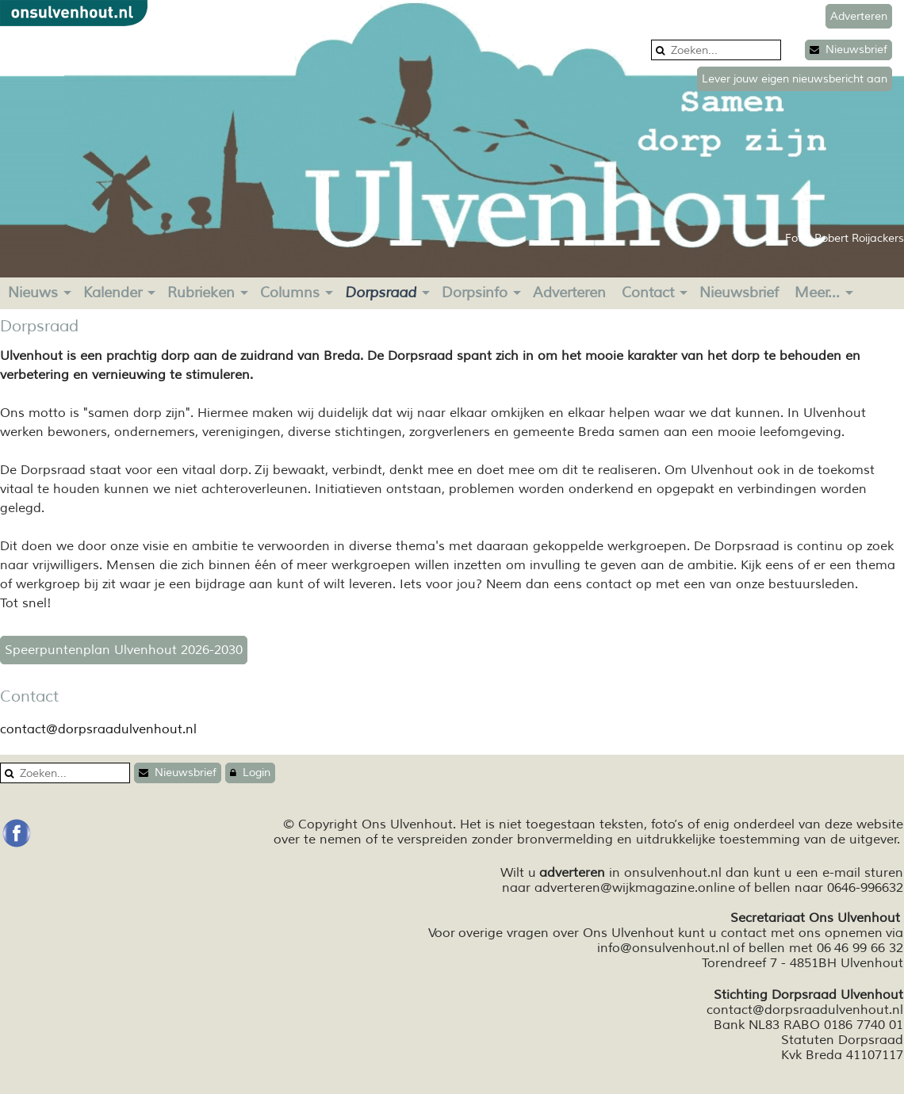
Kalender (112, 292)
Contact (648, 292)
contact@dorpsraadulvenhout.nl (98, 729)
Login (250, 772)
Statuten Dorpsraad (842, 1040)
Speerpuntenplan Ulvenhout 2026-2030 (124, 650)
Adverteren (569, 292)
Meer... (817, 292)
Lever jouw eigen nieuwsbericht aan (794, 79)
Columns (290, 292)
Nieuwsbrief (848, 49)
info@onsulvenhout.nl (663, 948)
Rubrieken (201, 292)
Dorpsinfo (475, 292)
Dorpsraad (380, 292)
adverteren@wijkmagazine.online (634, 888)
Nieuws (33, 292)
